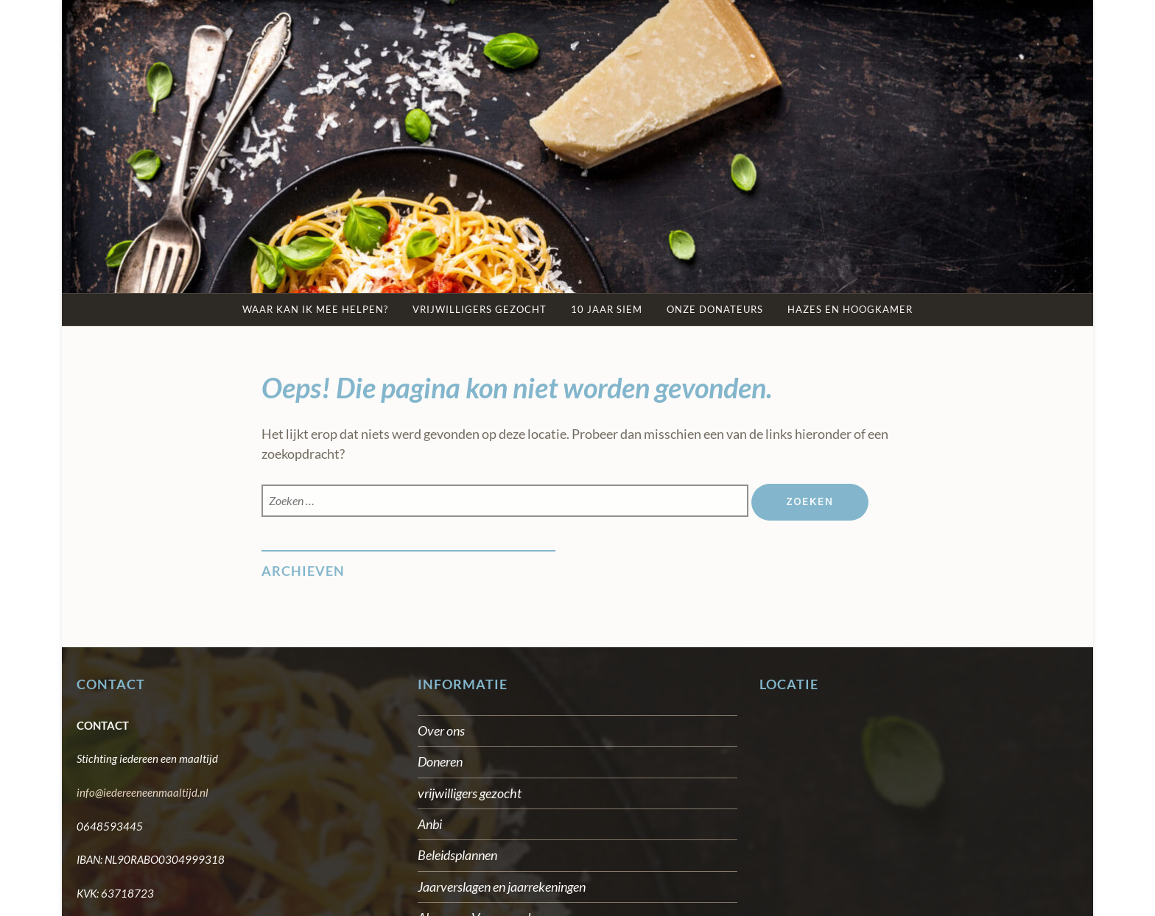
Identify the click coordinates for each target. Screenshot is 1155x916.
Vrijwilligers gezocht (479, 309)
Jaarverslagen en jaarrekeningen (502, 886)
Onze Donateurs (715, 309)
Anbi (430, 824)
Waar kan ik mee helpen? (315, 309)
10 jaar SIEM (606, 309)
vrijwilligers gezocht (470, 793)
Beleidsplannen (457, 855)
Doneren (440, 761)
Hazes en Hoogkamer (850, 309)
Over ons (441, 730)
